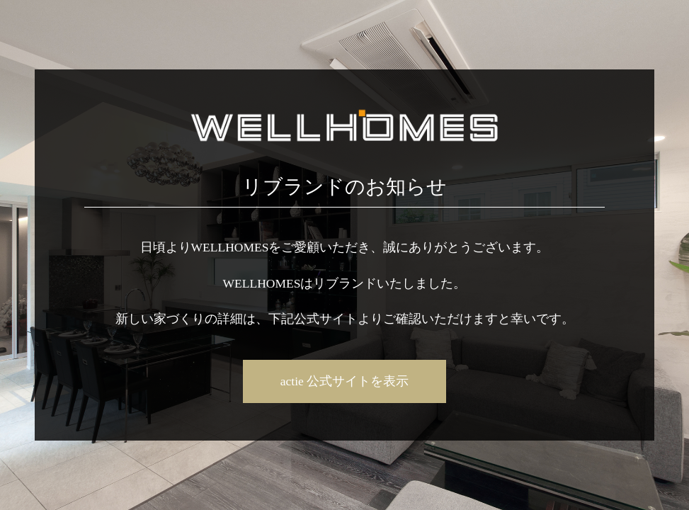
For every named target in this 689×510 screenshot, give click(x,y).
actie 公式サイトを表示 (344, 381)
